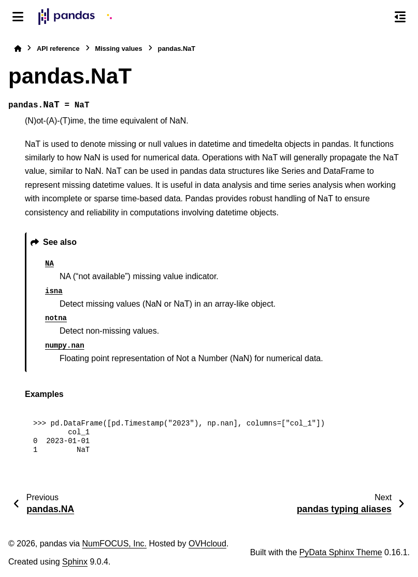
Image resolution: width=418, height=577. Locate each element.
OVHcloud (207, 543)
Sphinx (75, 561)
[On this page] (400, 16)
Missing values (118, 48)
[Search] (378, 17)
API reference (58, 48)
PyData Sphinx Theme (340, 552)
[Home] (17, 48)
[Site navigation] (17, 16)
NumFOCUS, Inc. (114, 543)
